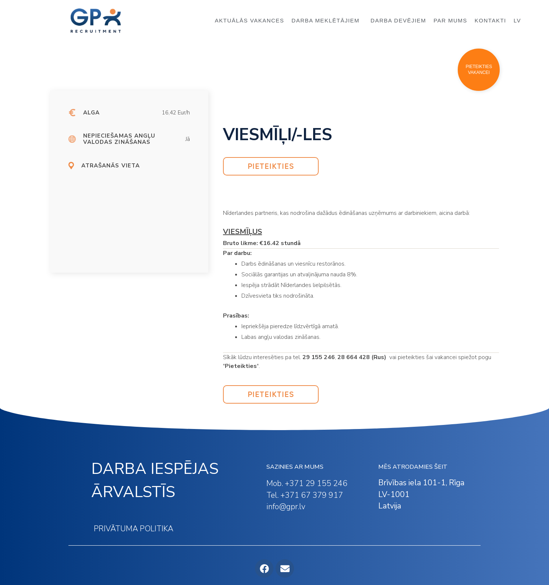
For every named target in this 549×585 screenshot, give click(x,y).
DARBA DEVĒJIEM (398, 20)
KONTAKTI (490, 20)
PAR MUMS (450, 20)
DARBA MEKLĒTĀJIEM (327, 20)
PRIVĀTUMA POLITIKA (133, 529)
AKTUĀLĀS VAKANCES (249, 20)
